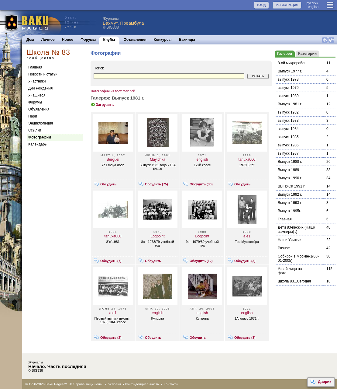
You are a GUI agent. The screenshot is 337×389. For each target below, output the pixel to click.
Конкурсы (163, 39)
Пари (32, 116)
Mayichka (157, 159)
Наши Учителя (290, 240)
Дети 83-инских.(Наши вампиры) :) (296, 229)
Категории (307, 53)
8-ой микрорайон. (293, 63)
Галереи (284, 53)
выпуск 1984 (288, 129)
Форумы (88, 39)
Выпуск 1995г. (289, 211)
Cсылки (34, 130)
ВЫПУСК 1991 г (291, 186)
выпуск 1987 (288, 153)
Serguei (113, 159)
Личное (48, 39)
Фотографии (39, 137)
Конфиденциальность (142, 384)
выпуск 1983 (288, 120)
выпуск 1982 (288, 112)
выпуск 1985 (288, 137)
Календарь (37, 144)
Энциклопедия (40, 123)
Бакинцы (187, 39)
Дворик (320, 382)
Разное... (285, 248)
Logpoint (157, 236)
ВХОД (261, 5)
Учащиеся (36, 95)
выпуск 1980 (288, 96)
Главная (35, 67)
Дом (30, 39)
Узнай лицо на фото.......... (290, 271)
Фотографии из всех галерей (113, 91)
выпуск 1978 (288, 79)
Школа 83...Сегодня (294, 281)
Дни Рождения (40, 88)
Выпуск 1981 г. (290, 104)
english (313, 7)
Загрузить (102, 105)
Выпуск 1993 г (289, 203)
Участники (37, 81)
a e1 (246, 236)
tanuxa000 (246, 159)
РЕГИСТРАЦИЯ (287, 5)
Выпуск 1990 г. (290, 178)
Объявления (135, 39)
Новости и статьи (42, 74)
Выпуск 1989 (288, 170)
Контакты (171, 384)
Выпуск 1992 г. (290, 194)
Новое (67, 39)
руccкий (312, 3)
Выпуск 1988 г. (290, 161)
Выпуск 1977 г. (290, 71)
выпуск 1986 (288, 145)
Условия (114, 384)
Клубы (109, 40)
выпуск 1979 (288, 88)
